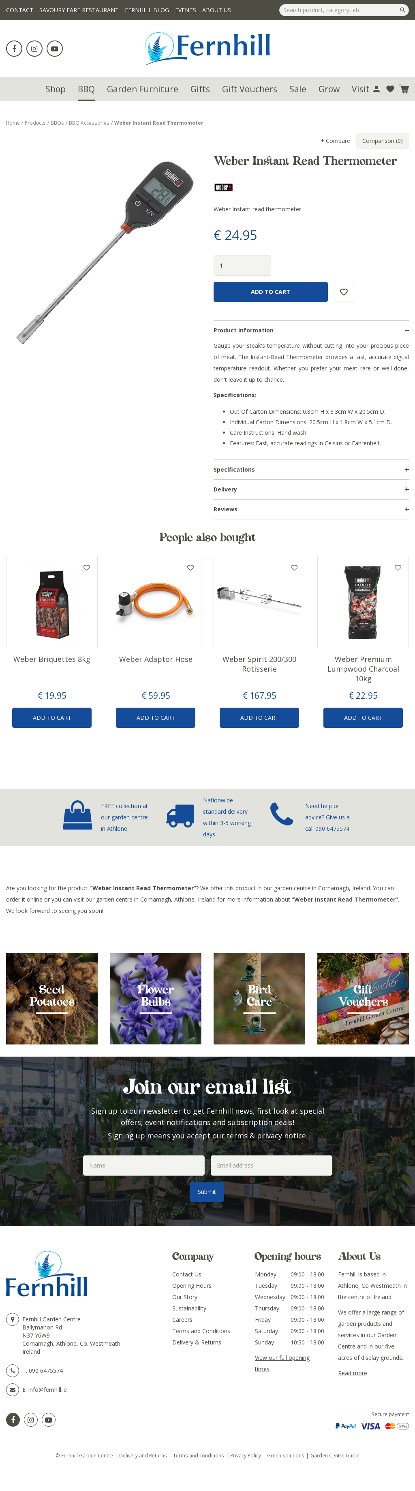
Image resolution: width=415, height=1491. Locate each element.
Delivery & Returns (196, 1342)
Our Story (184, 1297)
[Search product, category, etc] (344, 10)
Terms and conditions (198, 1455)
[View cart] (404, 89)
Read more (352, 1373)
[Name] (144, 1165)
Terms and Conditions (201, 1331)
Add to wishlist (87, 567)
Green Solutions (285, 1455)
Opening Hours (192, 1285)
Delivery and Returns (143, 1455)
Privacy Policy (245, 1455)
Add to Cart (52, 717)
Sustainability (189, 1308)
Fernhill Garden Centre (51, 1319)
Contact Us (186, 1274)
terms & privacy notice (266, 1135)
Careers (182, 1319)
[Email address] (271, 1165)
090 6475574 (332, 828)
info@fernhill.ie (47, 1389)
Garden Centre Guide (334, 1455)
